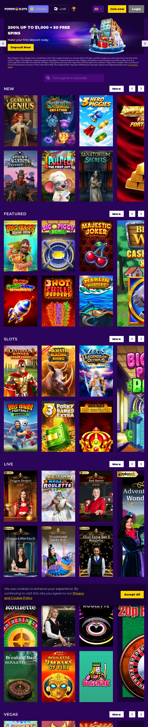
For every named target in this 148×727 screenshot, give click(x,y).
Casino (38, 9)
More (115, 89)
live (60, 9)
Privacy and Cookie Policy (24, 598)
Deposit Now (21, 47)
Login (135, 9)
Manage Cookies (98, 595)
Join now (114, 9)
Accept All (129, 595)
